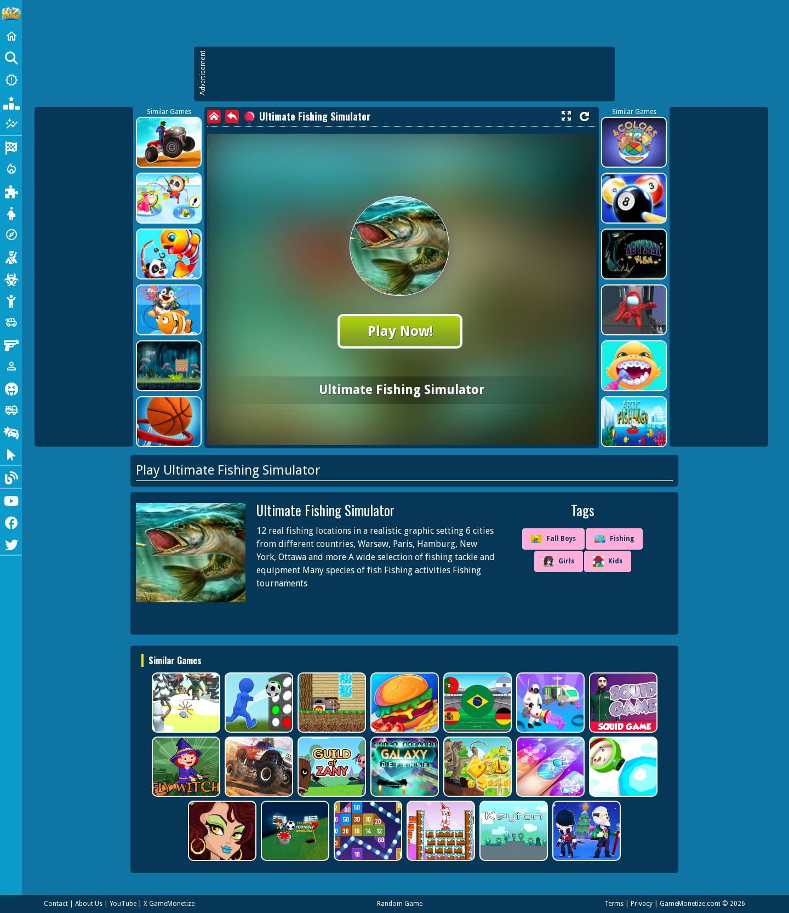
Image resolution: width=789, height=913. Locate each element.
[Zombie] (11, 278)
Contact (56, 904)
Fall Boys (553, 539)
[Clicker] (11, 454)
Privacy (642, 904)
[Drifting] (11, 432)
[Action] (11, 169)
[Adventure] (11, 235)
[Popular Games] (11, 102)
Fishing (614, 539)
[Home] (11, 36)
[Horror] (11, 388)
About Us (88, 904)
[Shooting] (11, 256)
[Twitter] (11, 544)
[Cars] (11, 322)
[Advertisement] (409, 74)
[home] (214, 116)
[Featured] (11, 124)
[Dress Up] (11, 213)
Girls (558, 561)
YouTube (123, 904)
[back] (232, 116)
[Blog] (11, 477)
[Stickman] (11, 300)
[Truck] (11, 410)
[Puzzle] (11, 191)
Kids (607, 561)
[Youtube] (11, 500)
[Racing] (11, 147)
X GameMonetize (169, 904)
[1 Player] (11, 366)
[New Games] (11, 80)
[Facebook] (11, 522)
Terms (614, 904)
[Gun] (11, 344)
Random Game (399, 904)
